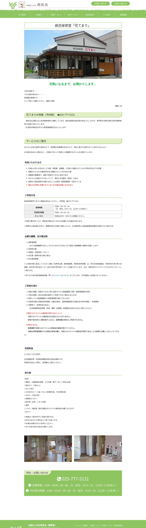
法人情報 (22, 14)
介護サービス (55, 14)
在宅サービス (72, 14)
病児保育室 (90, 14)
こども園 (106, 14)
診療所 (38, 14)
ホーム (78, 525)
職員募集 (123, 14)
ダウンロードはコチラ (59, 275)
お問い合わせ (100, 3)
